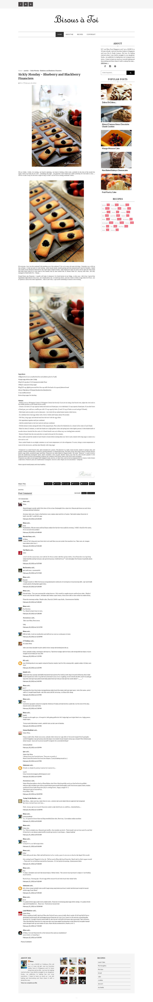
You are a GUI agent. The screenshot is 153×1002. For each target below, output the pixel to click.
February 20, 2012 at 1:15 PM (32, 656)
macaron (123, 215)
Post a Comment (26, 942)
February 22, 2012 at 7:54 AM (32, 926)
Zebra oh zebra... (109, 102)
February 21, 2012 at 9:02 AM (32, 881)
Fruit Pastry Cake (109, 192)
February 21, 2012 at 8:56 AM (32, 846)
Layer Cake (112, 215)
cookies (124, 208)
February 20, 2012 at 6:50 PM (32, 747)
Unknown (26, 765)
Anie (24, 501)
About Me (69, 34)
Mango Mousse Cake (111, 148)
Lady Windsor (27, 910)
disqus (84, 493)
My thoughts (105, 223)
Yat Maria (26, 550)
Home (60, 34)
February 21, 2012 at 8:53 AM (32, 821)
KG (24, 660)
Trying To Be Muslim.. (30, 798)
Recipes (80, 34)
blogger (77, 493)
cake (103, 208)
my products (126, 219)
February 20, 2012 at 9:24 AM (32, 586)
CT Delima (26, 641)
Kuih (103, 215)
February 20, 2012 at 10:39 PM (32, 794)
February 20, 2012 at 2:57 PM (32, 695)
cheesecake (114, 208)
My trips (117, 223)
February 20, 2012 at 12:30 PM (32, 637)
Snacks (103, 230)
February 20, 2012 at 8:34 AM (32, 519)
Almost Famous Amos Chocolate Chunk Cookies (115, 125)
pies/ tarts (121, 226)
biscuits (104, 205)
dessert (104, 212)
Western (113, 230)
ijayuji (25, 672)
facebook (91, 493)
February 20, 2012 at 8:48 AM (32, 532)
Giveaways (123, 212)
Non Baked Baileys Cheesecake (115, 170)
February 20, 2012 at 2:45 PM (32, 681)
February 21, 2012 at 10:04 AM (32, 906)
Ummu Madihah (28, 730)
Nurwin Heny (27, 536)
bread (112, 205)
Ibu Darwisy (27, 567)
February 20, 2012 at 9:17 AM (32, 573)
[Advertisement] (56, 55)
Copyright (91, 34)
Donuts (113, 212)
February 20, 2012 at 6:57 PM (32, 761)
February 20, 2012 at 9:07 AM (32, 563)
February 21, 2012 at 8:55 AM (32, 835)
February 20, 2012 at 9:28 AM (32, 602)
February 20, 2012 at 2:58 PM (32, 708)
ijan (24, 751)
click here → (105, 63)
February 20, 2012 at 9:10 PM (32, 776)
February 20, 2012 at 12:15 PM (32, 627)
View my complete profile (29, 983)
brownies (122, 205)
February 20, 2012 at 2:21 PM (32, 668)
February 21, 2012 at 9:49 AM (32, 893)
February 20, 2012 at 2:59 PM (32, 726)
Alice (24, 930)
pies (112, 226)
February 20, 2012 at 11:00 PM (32, 810)
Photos (103, 226)
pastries (127, 223)
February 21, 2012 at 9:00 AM (32, 864)
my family (113, 219)
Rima (24, 523)
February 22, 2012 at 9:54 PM (32, 937)
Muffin (103, 219)
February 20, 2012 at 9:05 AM (32, 546)
